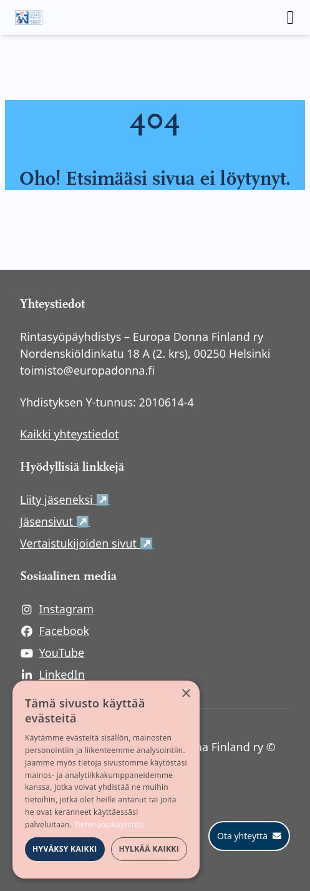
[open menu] (290, 17)
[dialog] (106, 780)
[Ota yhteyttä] (249, 836)
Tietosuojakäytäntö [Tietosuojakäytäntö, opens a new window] (109, 824)
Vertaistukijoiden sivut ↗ (154, 543)
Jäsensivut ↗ (122, 521)
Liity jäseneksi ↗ (132, 499)
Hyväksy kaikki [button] (64, 849)
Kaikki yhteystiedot (69, 433)
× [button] (185, 694)
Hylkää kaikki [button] (149, 849)
